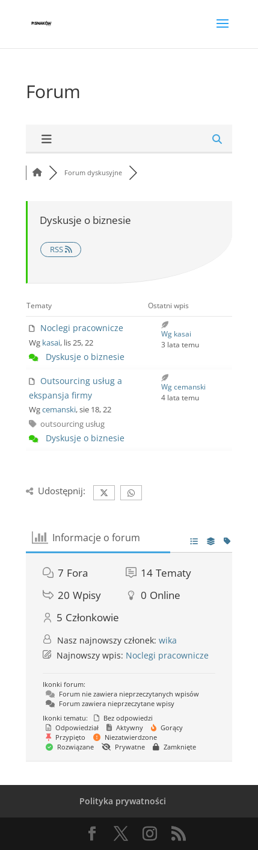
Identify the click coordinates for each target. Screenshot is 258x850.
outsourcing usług (72, 423)
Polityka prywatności (122, 801)
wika (168, 640)
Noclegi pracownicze (81, 327)
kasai (51, 342)
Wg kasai (176, 334)
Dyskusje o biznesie (85, 356)
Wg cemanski (183, 387)
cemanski (59, 409)
